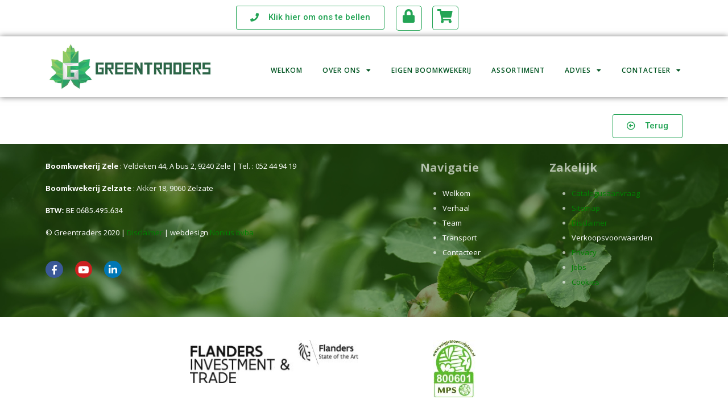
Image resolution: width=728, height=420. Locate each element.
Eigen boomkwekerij (431, 64)
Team (452, 223)
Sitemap (586, 208)
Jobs (579, 267)
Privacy (584, 252)
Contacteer (651, 65)
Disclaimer (145, 232)
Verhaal (456, 208)
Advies (583, 65)
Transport (459, 237)
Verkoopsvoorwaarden (612, 237)
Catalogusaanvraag (606, 193)
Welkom (287, 64)
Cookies (585, 282)
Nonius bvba (232, 232)
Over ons (346, 65)
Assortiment (518, 64)
